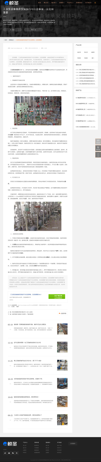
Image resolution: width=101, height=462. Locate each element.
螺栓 (27, 238)
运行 (25, 198)
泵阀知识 (11, 40)
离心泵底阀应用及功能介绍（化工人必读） (22, 312)
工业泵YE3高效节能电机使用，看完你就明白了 (28, 415)
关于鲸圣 (89, 3)
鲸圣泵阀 (14, 305)
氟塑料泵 (36, 445)
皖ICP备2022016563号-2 (55, 460)
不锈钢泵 (36, 448)
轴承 (13, 20)
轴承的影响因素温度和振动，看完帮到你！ (27, 397)
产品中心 (71, 3)
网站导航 (68, 460)
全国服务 (72, 443)
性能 (47, 70)
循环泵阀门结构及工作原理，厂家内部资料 (22, 314)
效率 (57, 251)
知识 (22, 253)
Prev (9, 29)
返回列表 (61, 313)
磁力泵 (56, 3)
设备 (15, 70)
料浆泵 (24, 452)
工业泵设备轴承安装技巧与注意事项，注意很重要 (30, 40)
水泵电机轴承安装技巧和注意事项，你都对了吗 (29, 379)
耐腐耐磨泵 (37, 452)
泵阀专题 (80, 3)
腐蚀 (47, 257)
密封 (35, 266)
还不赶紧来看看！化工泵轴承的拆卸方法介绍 (28, 343)
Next (23, 29)
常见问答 (59, 450)
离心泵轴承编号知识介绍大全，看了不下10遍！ (29, 361)
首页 (42, 3)
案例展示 (48, 442)
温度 (11, 135)
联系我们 (59, 452)
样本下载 (59, 445)
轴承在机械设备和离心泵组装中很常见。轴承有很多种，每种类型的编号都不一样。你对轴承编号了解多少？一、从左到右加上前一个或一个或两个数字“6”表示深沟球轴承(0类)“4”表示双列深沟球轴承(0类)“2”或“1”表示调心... (33, 366)
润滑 (15, 244)
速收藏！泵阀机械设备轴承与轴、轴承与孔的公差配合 (31, 324)
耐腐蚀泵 (36, 450)
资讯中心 (59, 448)
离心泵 (48, 3)
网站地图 (63, 460)
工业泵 (9, 20)
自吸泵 (63, 3)
